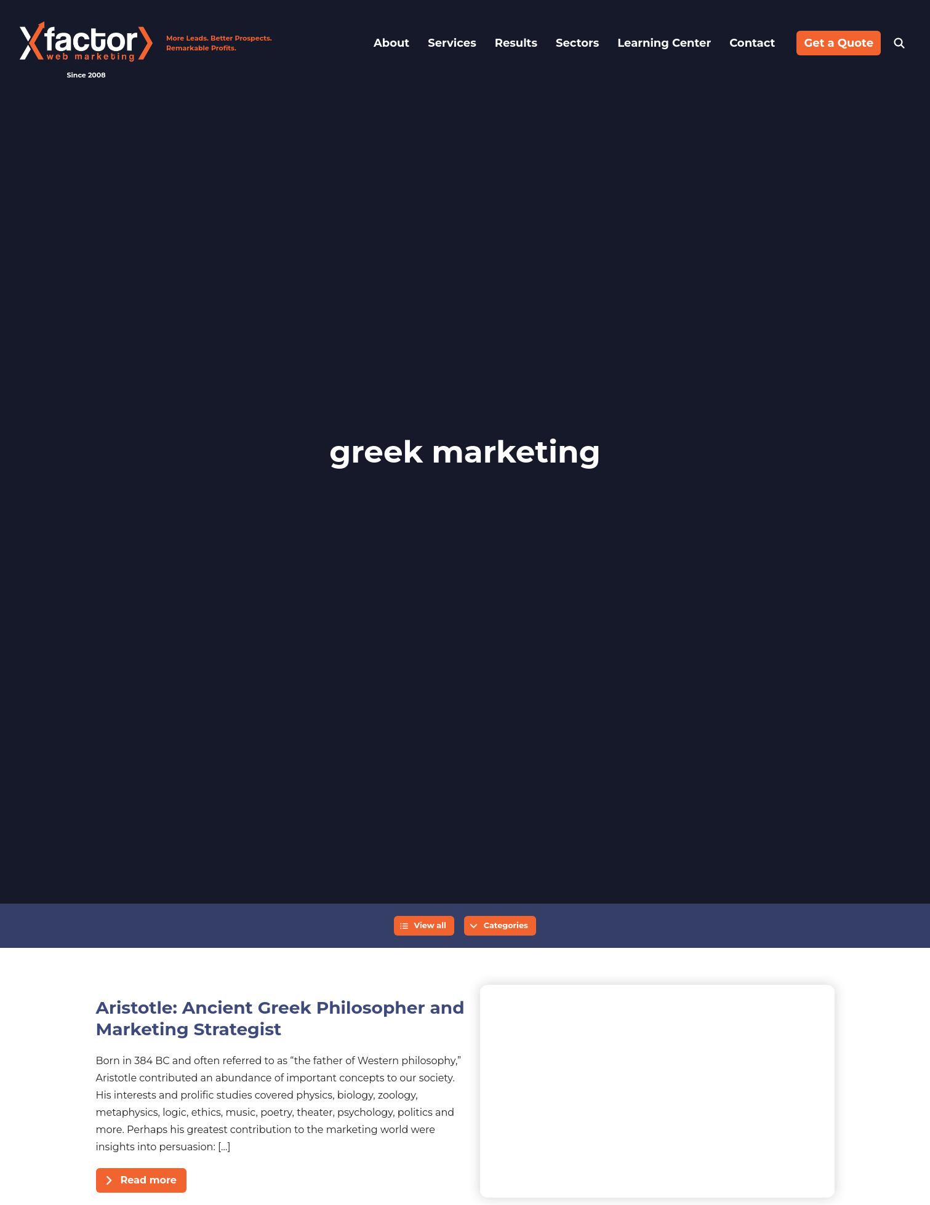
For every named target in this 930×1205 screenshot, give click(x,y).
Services (452, 43)
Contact (752, 43)
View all (430, 925)
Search (899, 43)
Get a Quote (838, 43)
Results (516, 43)
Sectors (577, 43)
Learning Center (664, 43)
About (391, 43)
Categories (506, 925)
